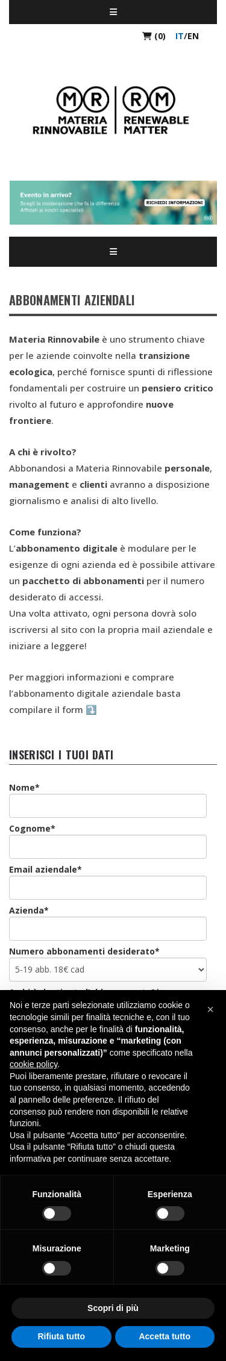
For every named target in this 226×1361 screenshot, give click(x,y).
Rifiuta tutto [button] (61, 1336)
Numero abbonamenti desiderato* (84, 951)
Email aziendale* (45, 869)
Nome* (24, 787)
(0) (154, 36)
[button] (210, 1009)
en (193, 36)
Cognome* (32, 828)
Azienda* (29, 910)
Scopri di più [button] (113, 1308)
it (179, 36)
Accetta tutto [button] (164, 1336)
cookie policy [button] (33, 1064)
